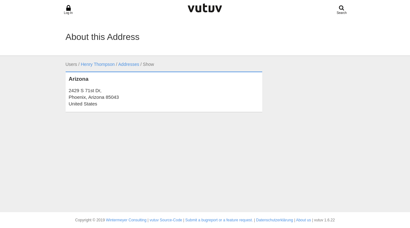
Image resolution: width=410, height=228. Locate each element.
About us (303, 220)
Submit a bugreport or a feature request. (219, 220)
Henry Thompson (98, 64)
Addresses (128, 64)
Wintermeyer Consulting (126, 220)
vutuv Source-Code (166, 220)
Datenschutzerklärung (274, 220)
